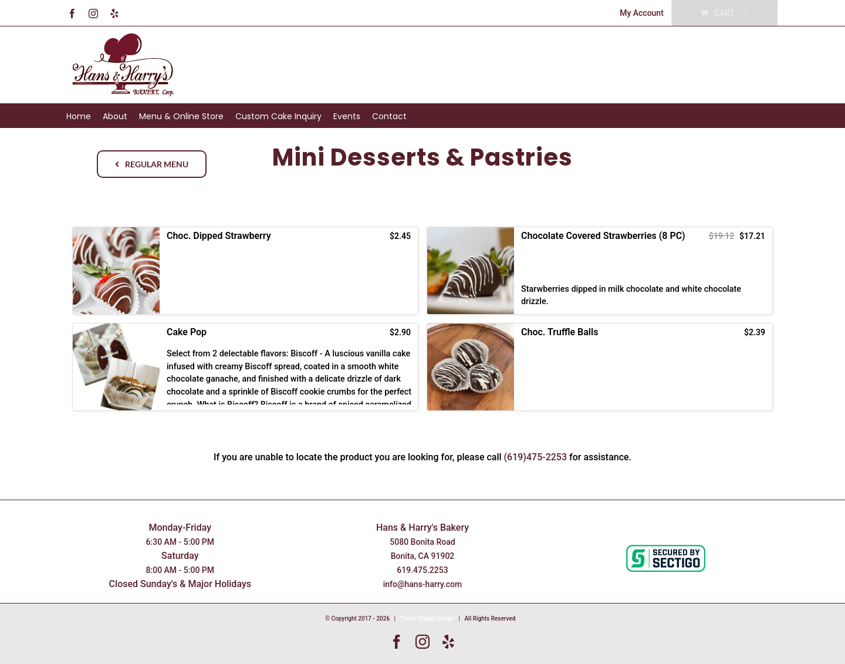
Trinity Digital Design (427, 618)
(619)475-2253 (535, 457)
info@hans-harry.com (422, 584)
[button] (245, 271)
